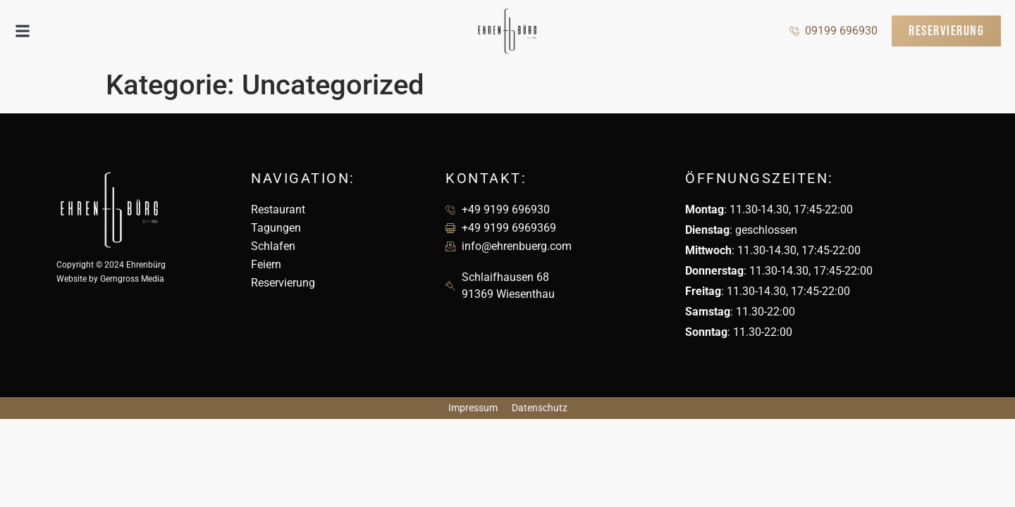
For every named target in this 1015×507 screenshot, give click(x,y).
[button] (22, 31)
